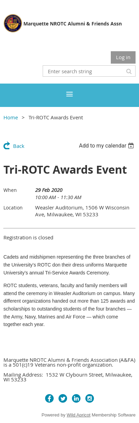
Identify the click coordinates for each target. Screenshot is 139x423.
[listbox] (107, 145)
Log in (123, 57)
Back (18, 145)
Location (13, 207)
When (10, 190)
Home (10, 117)
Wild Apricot (78, 414)
